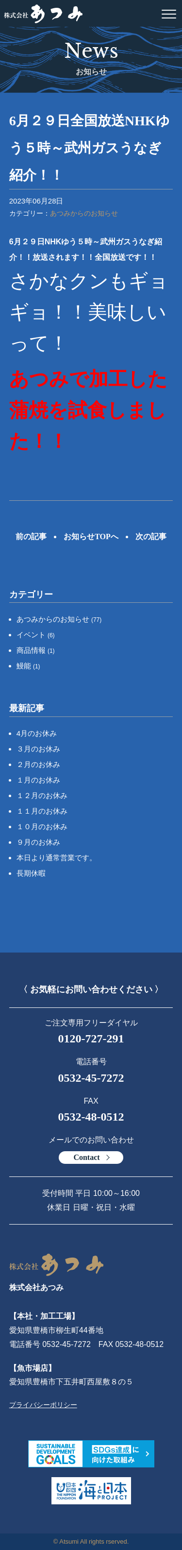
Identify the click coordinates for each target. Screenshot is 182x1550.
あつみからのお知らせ (84, 213)
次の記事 (150, 536)
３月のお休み (38, 749)
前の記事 (31, 536)
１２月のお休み (42, 795)
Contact (86, 1157)
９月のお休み (38, 842)
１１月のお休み (42, 811)
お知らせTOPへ (91, 536)
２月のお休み (38, 764)
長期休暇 (31, 873)
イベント (36, 634)
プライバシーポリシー (43, 1405)
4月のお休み (37, 733)
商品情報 (36, 650)
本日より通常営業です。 (57, 857)
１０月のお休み (42, 826)
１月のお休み (38, 780)
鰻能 (28, 666)
